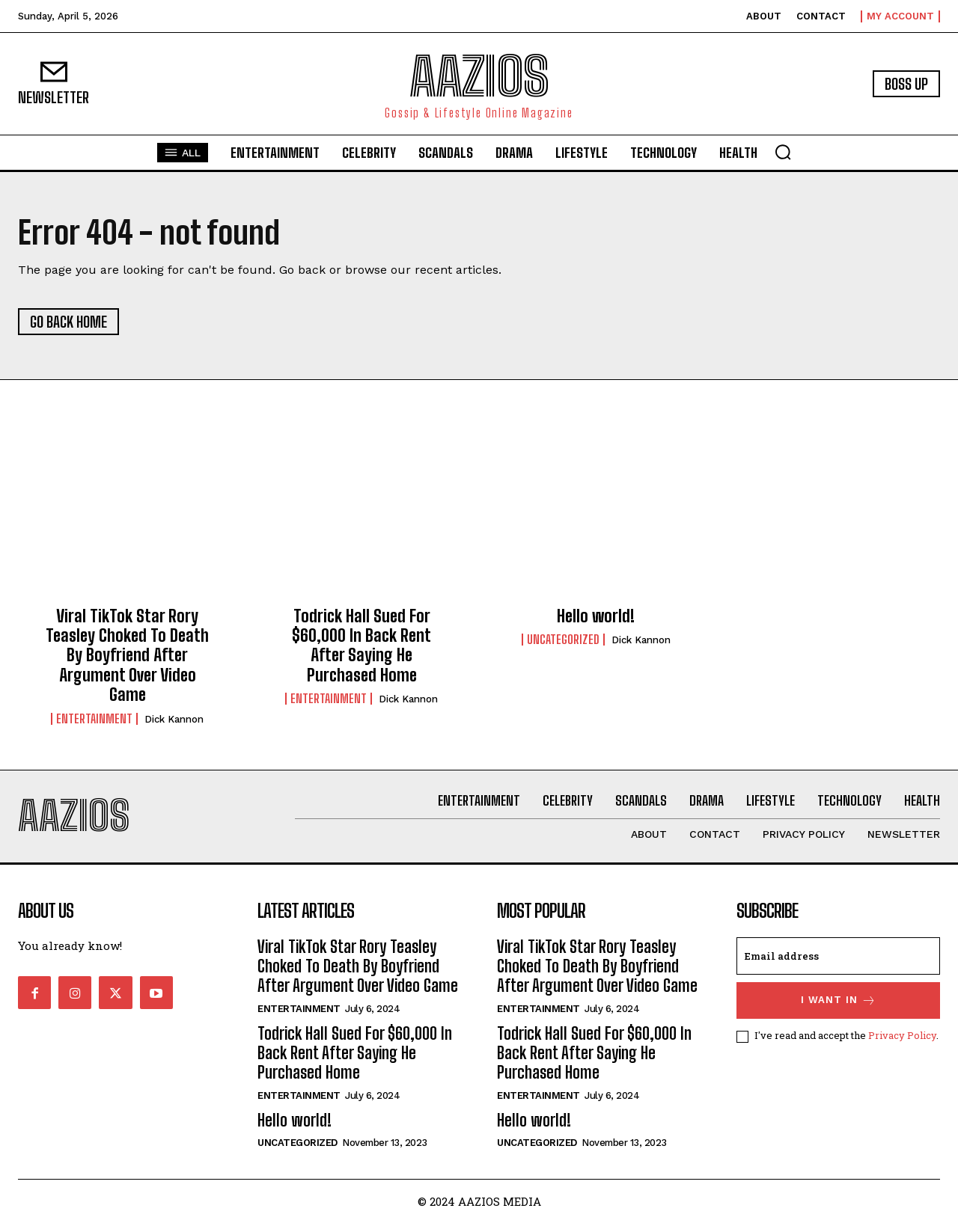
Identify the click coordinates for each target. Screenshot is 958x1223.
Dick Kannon (174, 719)
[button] (783, 152)
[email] (838, 956)
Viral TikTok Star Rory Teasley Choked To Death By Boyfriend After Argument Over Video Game (127, 655)
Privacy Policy (902, 1035)
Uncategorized (563, 640)
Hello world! (596, 616)
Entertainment (94, 719)
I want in (838, 1000)
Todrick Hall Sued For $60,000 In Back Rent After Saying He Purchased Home (361, 645)
